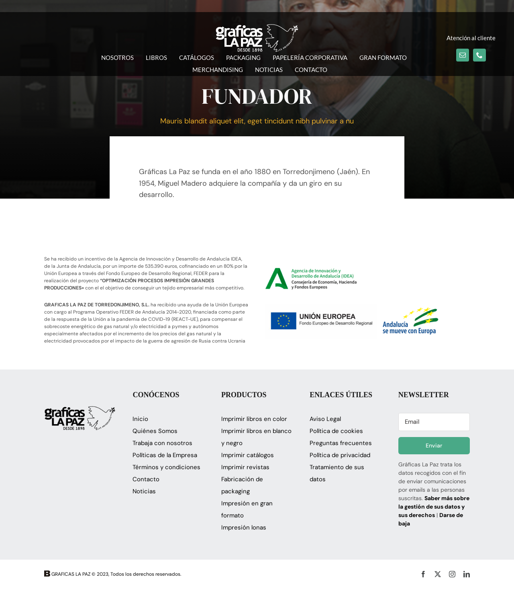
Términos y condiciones (166, 467)
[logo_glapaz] (257, 28)
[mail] (462, 55)
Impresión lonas (243, 527)
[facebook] (423, 574)
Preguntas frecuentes (341, 443)
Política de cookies (336, 431)
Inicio (140, 419)
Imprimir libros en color (254, 419)
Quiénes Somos (155, 431)
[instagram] (452, 574)
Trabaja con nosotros (162, 443)
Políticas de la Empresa (165, 455)
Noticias (144, 491)
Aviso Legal (325, 419)
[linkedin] (466, 574)
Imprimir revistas (245, 467)
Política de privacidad (340, 455)
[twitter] (437, 574)
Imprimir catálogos (247, 455)
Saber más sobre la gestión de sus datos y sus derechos (433, 507)
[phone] (479, 55)
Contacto (146, 479)
